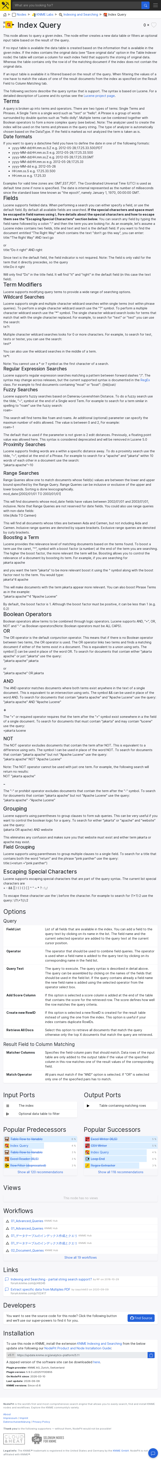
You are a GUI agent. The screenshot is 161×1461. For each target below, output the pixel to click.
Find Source (141, 1318)
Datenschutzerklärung (16, 1421)
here (96, 1362)
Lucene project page (99, 96)
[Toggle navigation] (155, 5)
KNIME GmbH (120, 1450)
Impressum (10, 1418)
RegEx (145, 380)
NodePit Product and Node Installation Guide (77, 1348)
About (7, 1414)
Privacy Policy (41, 1421)
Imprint (24, 1418)
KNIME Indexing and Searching (99, 1343)
